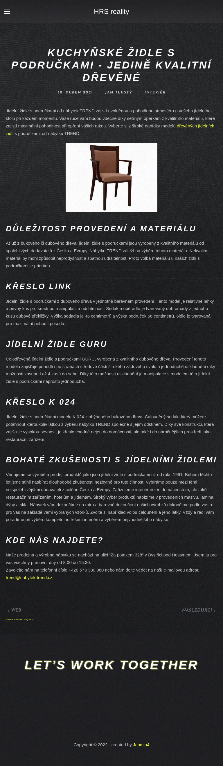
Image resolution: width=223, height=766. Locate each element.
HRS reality (111, 11)
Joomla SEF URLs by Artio (19, 619)
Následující (198, 610)
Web (14, 610)
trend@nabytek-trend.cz (29, 577)
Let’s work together (111, 665)
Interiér (155, 92)
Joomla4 (141, 744)
